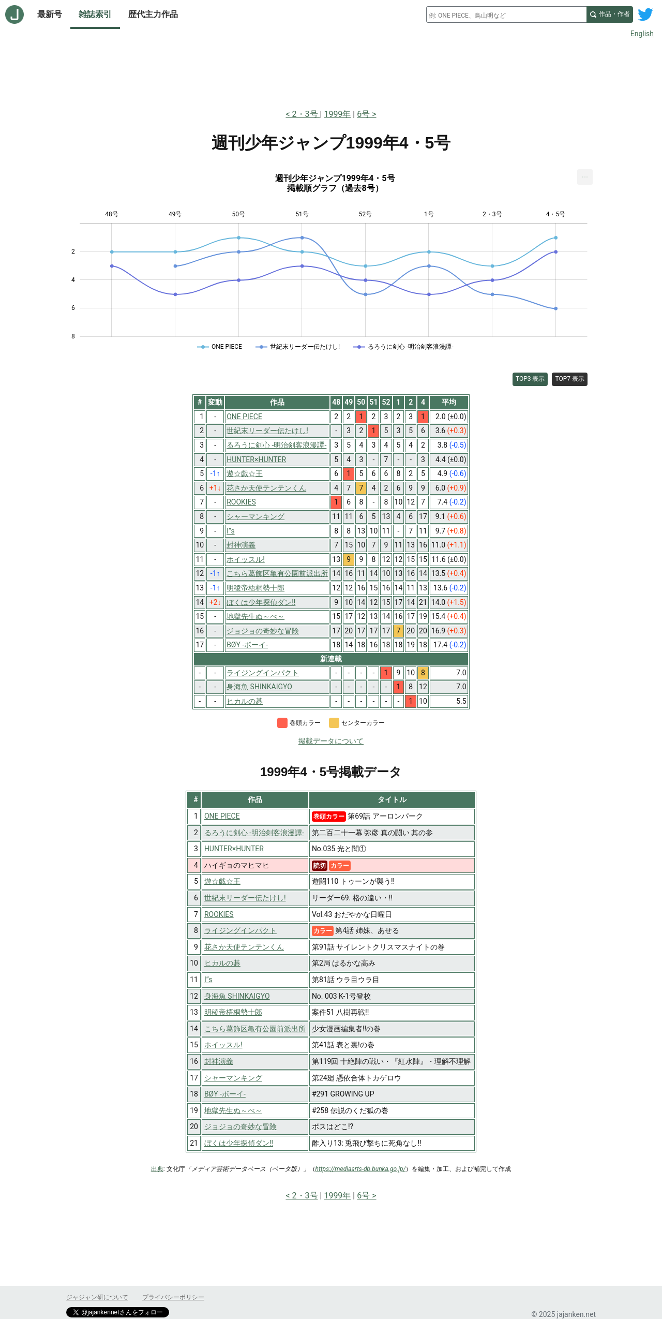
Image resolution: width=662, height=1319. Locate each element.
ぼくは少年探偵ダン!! (238, 1143)
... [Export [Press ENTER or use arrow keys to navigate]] (585, 175)
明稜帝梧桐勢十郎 (233, 1012)
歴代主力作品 (153, 14)
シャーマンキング (233, 1078)
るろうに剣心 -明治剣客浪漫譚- (254, 832)
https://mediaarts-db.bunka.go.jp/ (360, 1169)
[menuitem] (585, 177)
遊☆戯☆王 (222, 881)
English (642, 33)
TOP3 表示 (530, 378)
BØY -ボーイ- (225, 1094)
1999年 (337, 114)
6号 (363, 114)
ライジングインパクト (240, 930)
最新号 (49, 14)
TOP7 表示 (569, 378)
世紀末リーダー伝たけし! (245, 898)
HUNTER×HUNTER (234, 848)
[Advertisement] (331, 71)
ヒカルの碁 (222, 963)
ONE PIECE (222, 816)
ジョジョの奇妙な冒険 (240, 1126)
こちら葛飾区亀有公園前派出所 (255, 1029)
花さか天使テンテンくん (244, 947)
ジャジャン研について (97, 1297)
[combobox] (506, 14)
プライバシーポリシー (173, 1297)
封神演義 (218, 1061)
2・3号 (306, 114)
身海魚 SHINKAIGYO (237, 996)
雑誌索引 (95, 14)
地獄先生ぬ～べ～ (233, 1110)
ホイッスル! (223, 1045)
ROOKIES (219, 914)
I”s (208, 979)
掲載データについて (331, 741)
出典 (157, 1169)
